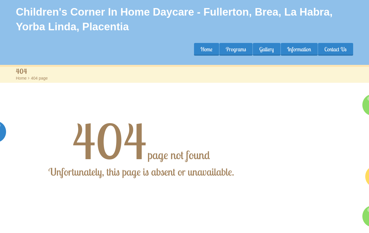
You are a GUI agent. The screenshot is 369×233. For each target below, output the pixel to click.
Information (299, 49)
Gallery (266, 49)
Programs (236, 49)
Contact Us (335, 49)
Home (206, 49)
